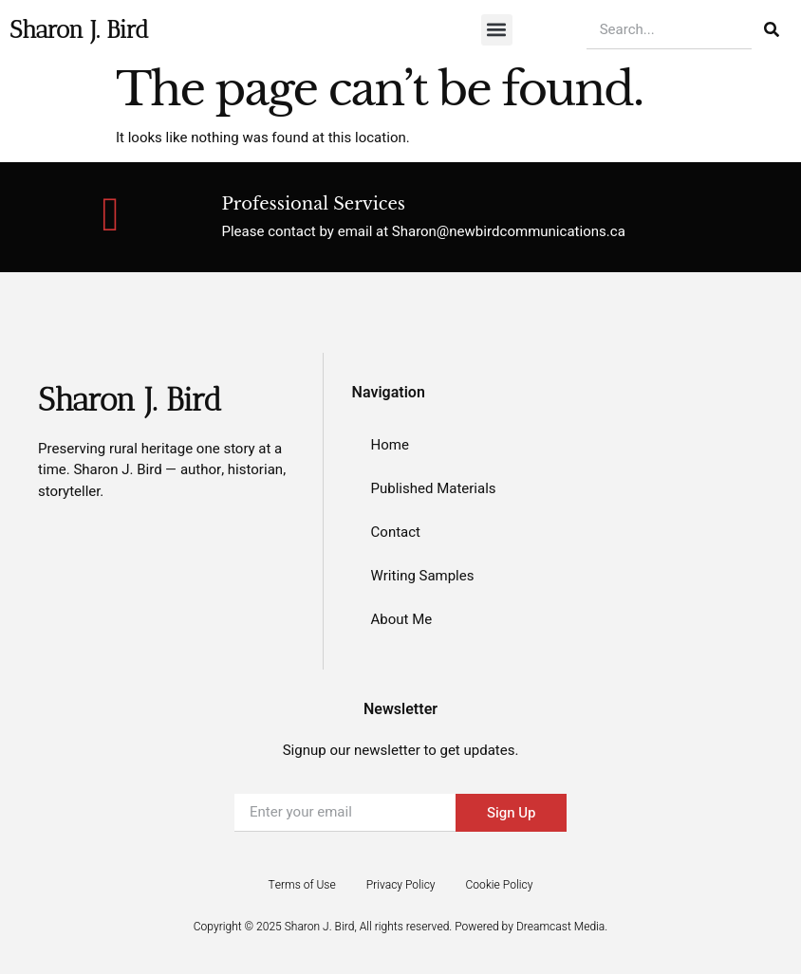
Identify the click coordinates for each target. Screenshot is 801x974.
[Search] (772, 29)
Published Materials (433, 488)
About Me (402, 619)
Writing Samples (423, 575)
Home (390, 444)
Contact (395, 532)
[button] (496, 30)
